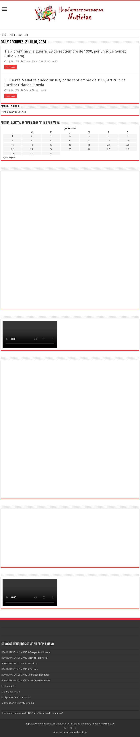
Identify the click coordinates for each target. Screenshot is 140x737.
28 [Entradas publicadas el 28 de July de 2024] (127, 149)
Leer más (11, 67)
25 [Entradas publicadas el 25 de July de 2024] (70, 149)
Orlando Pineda (31, 90)
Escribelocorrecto (10, 691)
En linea (14, 112)
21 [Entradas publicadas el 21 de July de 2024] (127, 144)
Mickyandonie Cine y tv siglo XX (17, 703)
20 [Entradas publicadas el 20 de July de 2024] (108, 144)
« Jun (5, 157)
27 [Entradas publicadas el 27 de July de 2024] (108, 149)
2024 (12, 35)
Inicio (4, 35)
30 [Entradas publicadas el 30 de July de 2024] (31, 153)
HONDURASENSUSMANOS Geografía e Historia (25, 652)
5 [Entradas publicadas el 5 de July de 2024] (89, 136)
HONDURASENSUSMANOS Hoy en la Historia (24, 657)
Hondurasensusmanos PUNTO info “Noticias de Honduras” (32, 713)
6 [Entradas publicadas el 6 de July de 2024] (108, 136)
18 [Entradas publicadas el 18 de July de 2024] (70, 144)
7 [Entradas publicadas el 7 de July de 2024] (127, 136)
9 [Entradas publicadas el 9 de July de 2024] (31, 140)
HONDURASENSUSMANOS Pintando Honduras (25, 674)
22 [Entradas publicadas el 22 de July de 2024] (12, 149)
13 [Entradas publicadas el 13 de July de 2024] (108, 140)
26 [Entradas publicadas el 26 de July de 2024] (89, 149)
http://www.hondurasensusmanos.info (46, 723)
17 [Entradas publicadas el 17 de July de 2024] (51, 144)
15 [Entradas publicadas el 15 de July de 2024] (12, 144)
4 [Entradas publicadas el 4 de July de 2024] (70, 136)
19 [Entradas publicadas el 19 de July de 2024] (89, 144)
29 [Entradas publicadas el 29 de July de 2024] (12, 153)
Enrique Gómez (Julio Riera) (37, 61)
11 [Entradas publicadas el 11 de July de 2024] (70, 140)
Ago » (12, 157)
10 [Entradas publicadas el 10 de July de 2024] (51, 140)
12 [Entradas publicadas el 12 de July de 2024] (89, 140)
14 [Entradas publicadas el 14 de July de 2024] (127, 140)
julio (20, 35)
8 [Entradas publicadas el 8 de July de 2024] (12, 140)
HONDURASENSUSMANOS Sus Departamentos (25, 680)
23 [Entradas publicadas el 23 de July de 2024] (31, 149)
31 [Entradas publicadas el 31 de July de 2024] (51, 153)
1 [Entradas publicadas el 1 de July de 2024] (12, 136)
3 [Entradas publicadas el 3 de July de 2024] (50, 136)
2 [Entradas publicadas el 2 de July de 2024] (31, 136)
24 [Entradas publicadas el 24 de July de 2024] (51, 149)
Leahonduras (8, 686)
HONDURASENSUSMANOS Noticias (19, 663)
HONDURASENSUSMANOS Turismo (19, 669)
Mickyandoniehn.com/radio (15, 697)
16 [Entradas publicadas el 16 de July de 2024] (31, 144)
